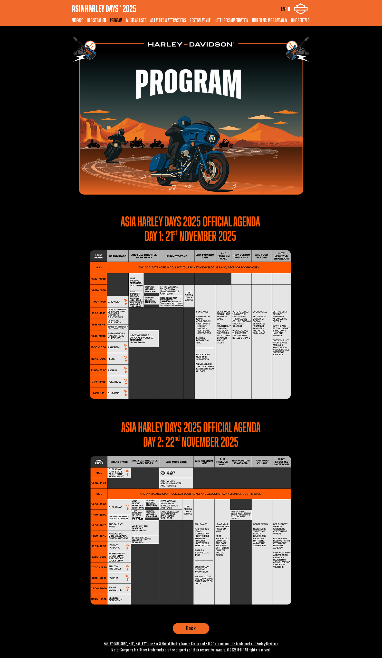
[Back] (191, 628)
